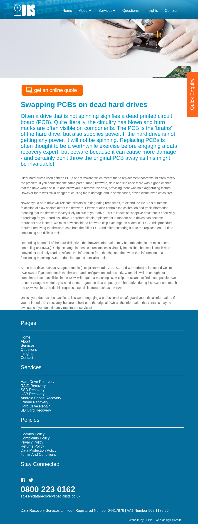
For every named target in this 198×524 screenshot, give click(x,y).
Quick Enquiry (192, 89)
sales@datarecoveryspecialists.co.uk (50, 496)
